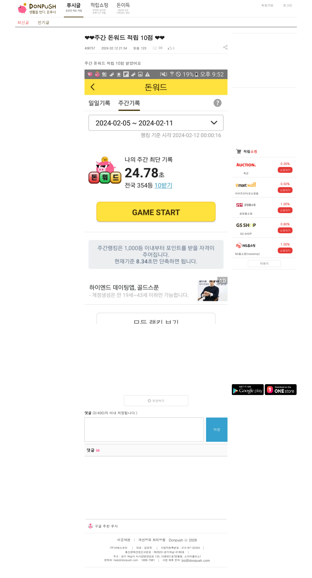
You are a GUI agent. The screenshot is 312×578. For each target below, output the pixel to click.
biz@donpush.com (196, 560)
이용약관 (123, 540)
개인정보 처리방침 (152, 540)
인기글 (43, 22)
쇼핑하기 (285, 170)
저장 (216, 429)
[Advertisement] (47, 98)
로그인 (287, 5)
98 (160, 47)
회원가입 (267, 5)
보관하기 (158, 400)
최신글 (23, 22)
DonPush (36, 8)
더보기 (264, 263)
